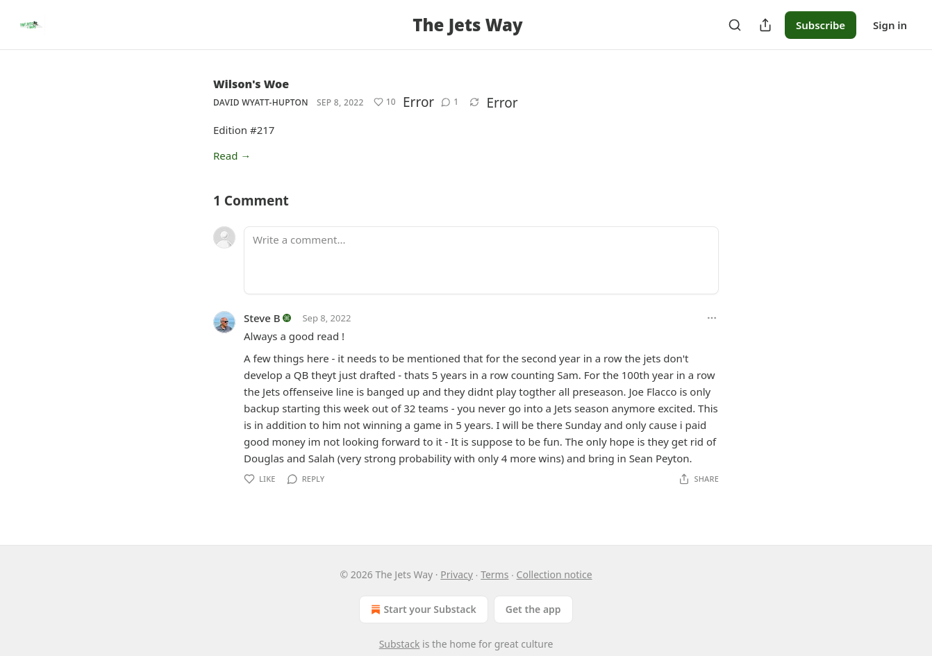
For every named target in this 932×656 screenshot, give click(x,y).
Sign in (890, 25)
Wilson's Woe (251, 84)
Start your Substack (422, 609)
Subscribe (820, 25)
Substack (399, 643)
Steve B (262, 318)
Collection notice (554, 574)
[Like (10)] (384, 102)
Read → (232, 155)
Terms (494, 574)
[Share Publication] (765, 25)
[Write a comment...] (481, 260)
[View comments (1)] (450, 102)
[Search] (735, 25)
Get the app (533, 609)
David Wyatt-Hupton (260, 102)
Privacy (456, 574)
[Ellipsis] (712, 318)
